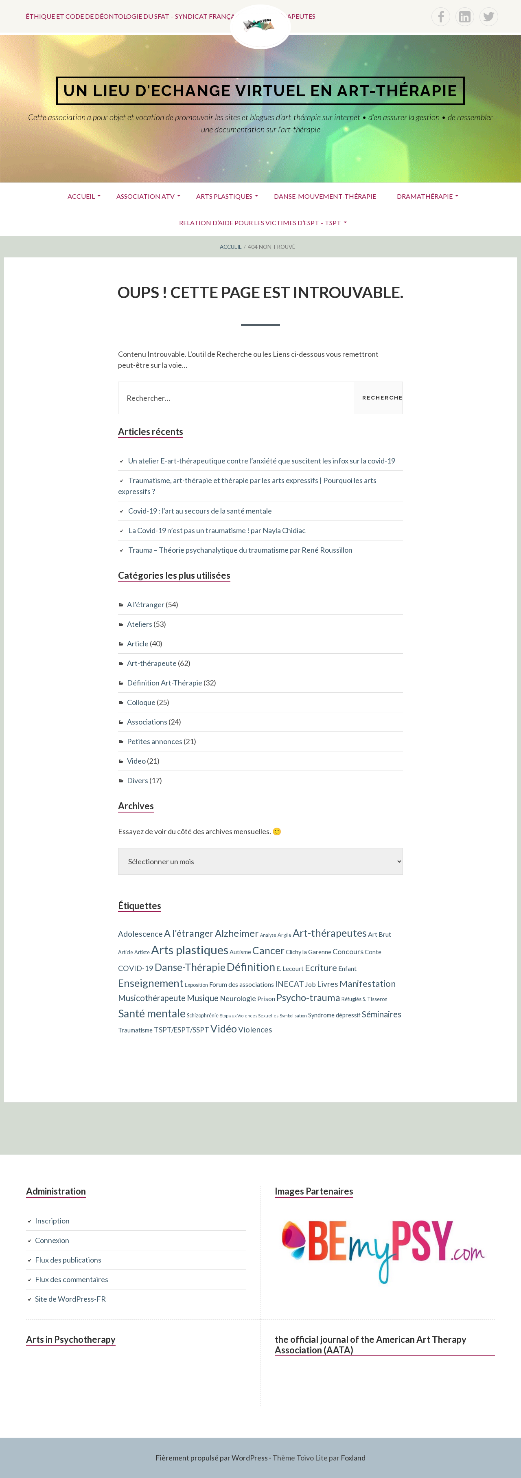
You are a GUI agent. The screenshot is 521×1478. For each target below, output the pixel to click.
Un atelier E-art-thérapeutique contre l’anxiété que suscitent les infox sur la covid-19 (261, 460)
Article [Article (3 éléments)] (125, 952)
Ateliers (139, 623)
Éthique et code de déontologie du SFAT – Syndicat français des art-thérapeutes (170, 16)
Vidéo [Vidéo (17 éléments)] (223, 1028)
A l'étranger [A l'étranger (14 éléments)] (189, 933)
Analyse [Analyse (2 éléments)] (268, 935)
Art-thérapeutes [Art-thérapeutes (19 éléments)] (330, 933)
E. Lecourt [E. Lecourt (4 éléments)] (290, 968)
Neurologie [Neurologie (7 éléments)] (238, 998)
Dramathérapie (425, 196)
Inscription (52, 1220)
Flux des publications (68, 1259)
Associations (147, 721)
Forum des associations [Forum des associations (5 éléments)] (241, 984)
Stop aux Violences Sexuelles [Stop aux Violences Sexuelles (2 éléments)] (249, 1015)
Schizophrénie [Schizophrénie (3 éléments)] (203, 1015)
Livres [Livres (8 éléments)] (327, 983)
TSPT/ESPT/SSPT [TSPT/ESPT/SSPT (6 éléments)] (181, 1030)
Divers (137, 780)
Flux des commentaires (71, 1279)
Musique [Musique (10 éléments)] (203, 998)
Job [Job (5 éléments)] (310, 984)
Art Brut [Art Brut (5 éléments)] (379, 934)
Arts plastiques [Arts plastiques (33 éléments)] (189, 949)
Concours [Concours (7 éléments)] (348, 951)
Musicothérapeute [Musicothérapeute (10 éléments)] (152, 998)
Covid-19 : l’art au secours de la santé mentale (200, 510)
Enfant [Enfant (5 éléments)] (347, 968)
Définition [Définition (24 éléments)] (251, 966)
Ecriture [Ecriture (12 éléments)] (321, 967)
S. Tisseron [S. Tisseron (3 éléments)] (375, 999)
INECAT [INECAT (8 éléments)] (289, 983)
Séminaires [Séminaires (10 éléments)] (381, 1014)
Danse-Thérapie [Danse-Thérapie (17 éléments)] (190, 967)
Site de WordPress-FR (70, 1298)
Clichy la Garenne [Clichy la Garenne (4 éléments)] (308, 952)
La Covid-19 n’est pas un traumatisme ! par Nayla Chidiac (217, 530)
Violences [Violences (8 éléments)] (255, 1029)
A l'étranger (145, 604)
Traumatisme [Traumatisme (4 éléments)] (135, 1030)
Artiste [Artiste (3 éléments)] (142, 952)
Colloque (141, 702)
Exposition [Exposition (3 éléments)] (196, 985)
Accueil (81, 196)
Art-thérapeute (152, 663)
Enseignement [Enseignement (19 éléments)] (151, 983)
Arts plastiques (224, 196)
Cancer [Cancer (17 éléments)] (268, 950)
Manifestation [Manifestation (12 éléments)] (367, 983)
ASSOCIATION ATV (145, 196)
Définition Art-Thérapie (164, 682)
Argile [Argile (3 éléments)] (284, 934)
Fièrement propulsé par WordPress (211, 1457)
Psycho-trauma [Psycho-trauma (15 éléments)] (308, 997)
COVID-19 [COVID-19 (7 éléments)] (135, 968)
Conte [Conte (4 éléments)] (373, 952)
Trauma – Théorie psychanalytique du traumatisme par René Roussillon (240, 549)
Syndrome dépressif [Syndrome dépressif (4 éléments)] (334, 1015)
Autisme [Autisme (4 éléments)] (240, 952)
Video (136, 760)
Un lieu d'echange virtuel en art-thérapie (260, 90)
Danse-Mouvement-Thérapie (325, 196)
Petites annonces (154, 741)
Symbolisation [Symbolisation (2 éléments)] (293, 1015)
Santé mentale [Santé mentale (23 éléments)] (152, 1013)
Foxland (353, 1457)
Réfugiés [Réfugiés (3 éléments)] (351, 999)
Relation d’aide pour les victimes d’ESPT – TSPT (260, 222)
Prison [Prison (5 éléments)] (266, 998)
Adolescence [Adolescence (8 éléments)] (140, 933)
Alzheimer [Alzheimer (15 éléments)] (237, 933)
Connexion (52, 1240)
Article (138, 643)
